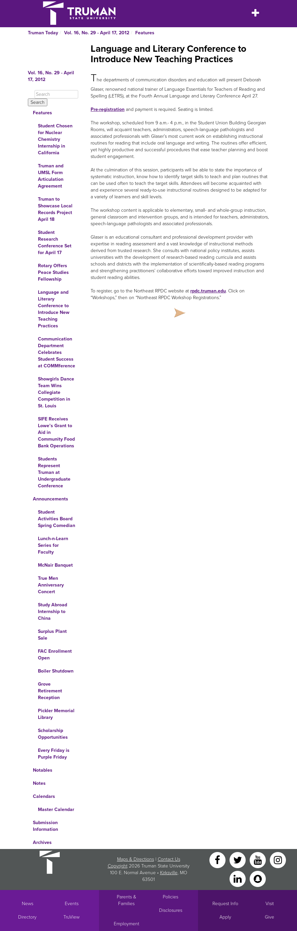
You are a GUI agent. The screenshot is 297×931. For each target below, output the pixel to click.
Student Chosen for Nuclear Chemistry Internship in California (55, 139)
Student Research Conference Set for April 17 (54, 242)
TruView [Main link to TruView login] (71, 917)
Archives (42, 842)
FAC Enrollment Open (55, 654)
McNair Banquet (55, 565)
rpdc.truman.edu (208, 291)
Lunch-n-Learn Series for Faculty (53, 545)
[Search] (56, 94)
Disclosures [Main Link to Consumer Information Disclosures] (170, 910)
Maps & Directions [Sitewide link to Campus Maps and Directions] (135, 859)
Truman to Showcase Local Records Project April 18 (55, 209)
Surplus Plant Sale (52, 635)
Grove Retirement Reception (50, 690)
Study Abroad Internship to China (52, 611)
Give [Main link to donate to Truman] (269, 917)
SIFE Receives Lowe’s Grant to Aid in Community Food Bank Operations (56, 432)
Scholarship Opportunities (53, 734)
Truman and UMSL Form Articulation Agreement (50, 176)
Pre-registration (108, 109)
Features (144, 33)
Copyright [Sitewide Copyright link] (118, 866)
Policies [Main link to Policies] (170, 897)
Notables (42, 770)
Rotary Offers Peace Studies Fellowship (53, 272)
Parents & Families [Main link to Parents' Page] (126, 900)
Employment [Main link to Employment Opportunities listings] (126, 924)
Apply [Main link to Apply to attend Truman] (225, 917)
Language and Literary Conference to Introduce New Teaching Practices (53, 309)
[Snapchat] (257, 878)
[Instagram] (277, 859)
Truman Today (43, 33)
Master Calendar (56, 809)
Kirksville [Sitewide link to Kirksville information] (169, 873)
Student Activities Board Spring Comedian (56, 518)
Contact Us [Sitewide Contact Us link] (169, 859)
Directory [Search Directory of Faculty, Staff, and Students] (27, 917)
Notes (39, 783)
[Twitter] (238, 859)
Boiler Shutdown (55, 671)
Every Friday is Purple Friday (53, 753)
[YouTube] (258, 859)
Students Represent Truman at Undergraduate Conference (54, 472)
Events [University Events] (72, 903)
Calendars (44, 796)
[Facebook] (218, 859)
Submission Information (45, 826)
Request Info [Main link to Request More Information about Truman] (225, 903)
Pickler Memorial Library (56, 714)
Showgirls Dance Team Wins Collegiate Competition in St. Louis (56, 392)
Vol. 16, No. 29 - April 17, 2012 (96, 33)
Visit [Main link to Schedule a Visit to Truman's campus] (269, 903)
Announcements (50, 499)
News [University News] (27, 903)
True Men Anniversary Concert (51, 585)
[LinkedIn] (238, 878)
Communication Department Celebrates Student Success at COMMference (56, 352)
